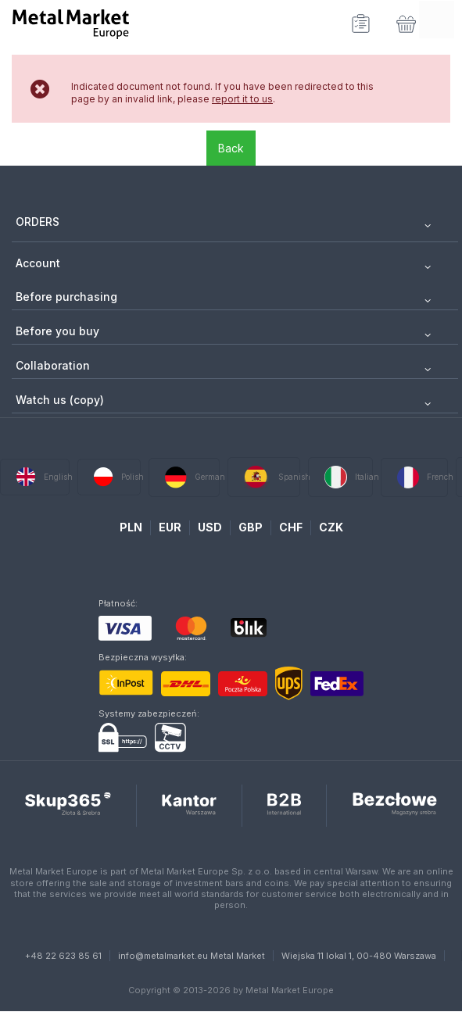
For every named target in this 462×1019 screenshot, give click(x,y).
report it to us (242, 99)
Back (231, 148)
